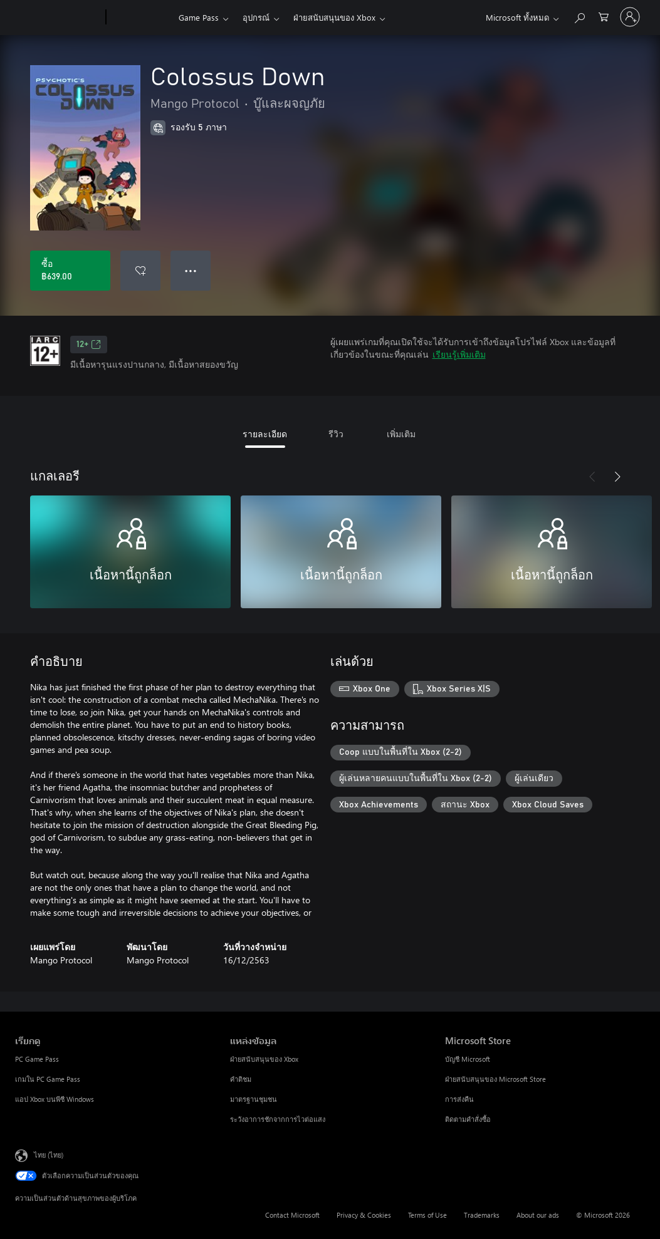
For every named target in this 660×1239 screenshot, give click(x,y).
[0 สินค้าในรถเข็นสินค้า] (604, 16)
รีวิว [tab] (335, 434)
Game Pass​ (199, 17)
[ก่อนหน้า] (592, 476)
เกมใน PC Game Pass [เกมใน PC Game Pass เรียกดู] (47, 1079)
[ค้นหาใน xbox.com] (579, 16)
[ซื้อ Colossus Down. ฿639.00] (70, 271)
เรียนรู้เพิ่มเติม (459, 354)
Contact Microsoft (292, 1215)
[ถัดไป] (617, 476)
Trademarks (482, 1215)
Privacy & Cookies (364, 1215)
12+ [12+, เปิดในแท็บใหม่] (88, 345)
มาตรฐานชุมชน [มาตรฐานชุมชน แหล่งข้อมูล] (253, 1099)
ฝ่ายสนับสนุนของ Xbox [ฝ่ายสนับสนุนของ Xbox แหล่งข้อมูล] (264, 1059)
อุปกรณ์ (256, 17)
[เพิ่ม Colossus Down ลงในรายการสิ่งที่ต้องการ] (140, 271)
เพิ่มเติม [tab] (401, 434)
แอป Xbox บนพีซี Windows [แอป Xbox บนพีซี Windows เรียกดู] (54, 1099)
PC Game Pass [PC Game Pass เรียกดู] (37, 1059)
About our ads (537, 1215)
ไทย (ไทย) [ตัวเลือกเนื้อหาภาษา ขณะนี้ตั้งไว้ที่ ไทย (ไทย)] (48, 1155)
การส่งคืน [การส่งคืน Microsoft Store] (459, 1099)
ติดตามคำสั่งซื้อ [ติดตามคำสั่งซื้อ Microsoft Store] (468, 1119)
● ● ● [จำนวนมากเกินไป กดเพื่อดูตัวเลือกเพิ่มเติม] (191, 270)
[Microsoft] (58, 17)
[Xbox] (140, 17)
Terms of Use (427, 1215)
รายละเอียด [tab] (265, 434)
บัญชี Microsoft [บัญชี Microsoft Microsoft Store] (467, 1059)
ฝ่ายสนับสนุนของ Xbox (334, 17)
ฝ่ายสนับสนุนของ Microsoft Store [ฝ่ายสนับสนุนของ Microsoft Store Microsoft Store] (495, 1079)
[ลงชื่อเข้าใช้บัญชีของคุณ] (630, 17)
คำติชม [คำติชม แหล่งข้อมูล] (240, 1079)
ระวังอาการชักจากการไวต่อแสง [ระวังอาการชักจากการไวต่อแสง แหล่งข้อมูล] (277, 1119)
